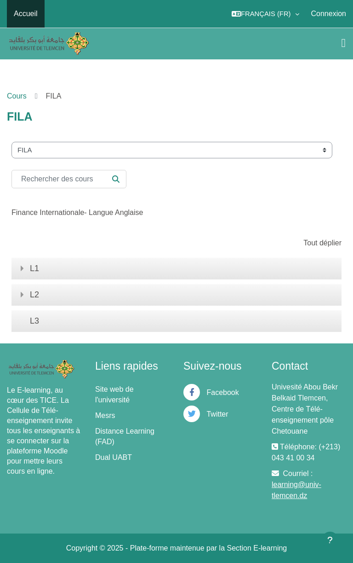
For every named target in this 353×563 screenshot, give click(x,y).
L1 (34, 268)
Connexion (329, 13)
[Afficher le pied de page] (330, 540)
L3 (34, 320)
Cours (17, 96)
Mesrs (105, 415)
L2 (34, 294)
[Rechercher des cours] (68, 179)
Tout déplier (322, 243)
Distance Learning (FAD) (124, 436)
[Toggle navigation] (344, 43)
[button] (265, 14)
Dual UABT (113, 457)
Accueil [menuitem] (26, 13)
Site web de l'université (114, 394)
